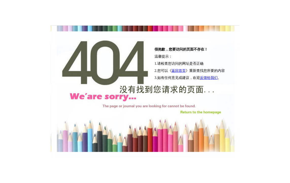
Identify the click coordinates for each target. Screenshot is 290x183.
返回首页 (179, 71)
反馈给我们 (209, 78)
